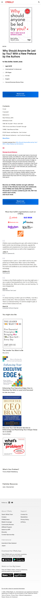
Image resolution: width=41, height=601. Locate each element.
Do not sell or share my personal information (13, 588)
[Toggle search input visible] (39, 2)
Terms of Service (6, 595)
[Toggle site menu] (2, 2)
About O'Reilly (7, 511)
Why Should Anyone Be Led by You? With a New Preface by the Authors (20, 143)
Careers (4, 517)
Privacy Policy (25, 519)
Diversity (4, 532)
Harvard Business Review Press (14, 82)
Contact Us (24, 514)
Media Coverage (7, 522)
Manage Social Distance (10, 152)
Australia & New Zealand (9, 543)
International (6, 540)
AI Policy (23, 522)
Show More (6, 138)
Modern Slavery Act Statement (10, 597)
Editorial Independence (25, 595)
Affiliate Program (7, 527)
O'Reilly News (6, 519)
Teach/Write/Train (7, 514)
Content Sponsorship (8, 534)
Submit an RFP (6, 529)
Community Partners (8, 524)
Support (24, 511)
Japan (3, 545)
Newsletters (24, 517)
